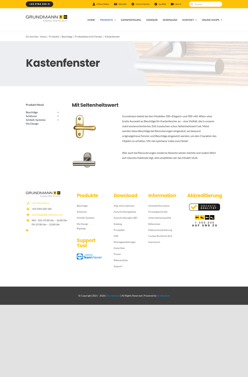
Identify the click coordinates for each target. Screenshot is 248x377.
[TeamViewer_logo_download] (90, 254)
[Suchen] (205, 4)
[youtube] (27, 230)
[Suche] (191, 4)
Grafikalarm (163, 295)
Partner (81, 228)
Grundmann (113, 295)
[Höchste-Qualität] (204, 204)
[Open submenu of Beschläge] (57, 112)
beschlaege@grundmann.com (47, 214)
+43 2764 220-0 (40, 203)
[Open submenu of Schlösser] (57, 116)
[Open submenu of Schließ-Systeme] (57, 120)
